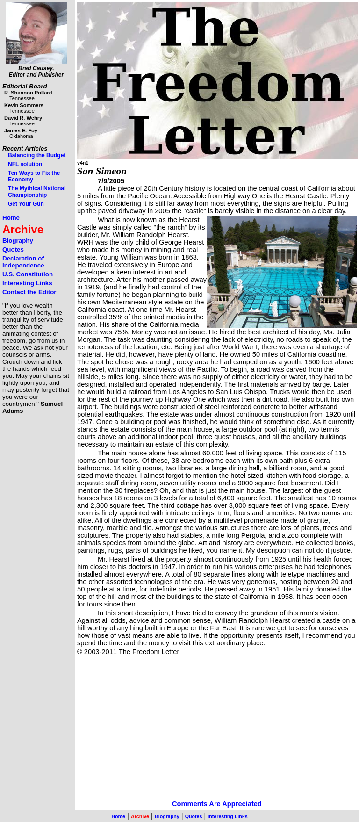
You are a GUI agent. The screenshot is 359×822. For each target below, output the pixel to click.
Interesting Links (27, 283)
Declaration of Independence (23, 262)
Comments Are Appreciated (217, 804)
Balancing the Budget (36, 155)
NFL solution (25, 164)
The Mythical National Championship (36, 191)
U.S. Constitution (27, 274)
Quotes (13, 249)
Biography (17, 240)
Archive (22, 229)
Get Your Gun (26, 204)
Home (11, 217)
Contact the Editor (29, 292)
